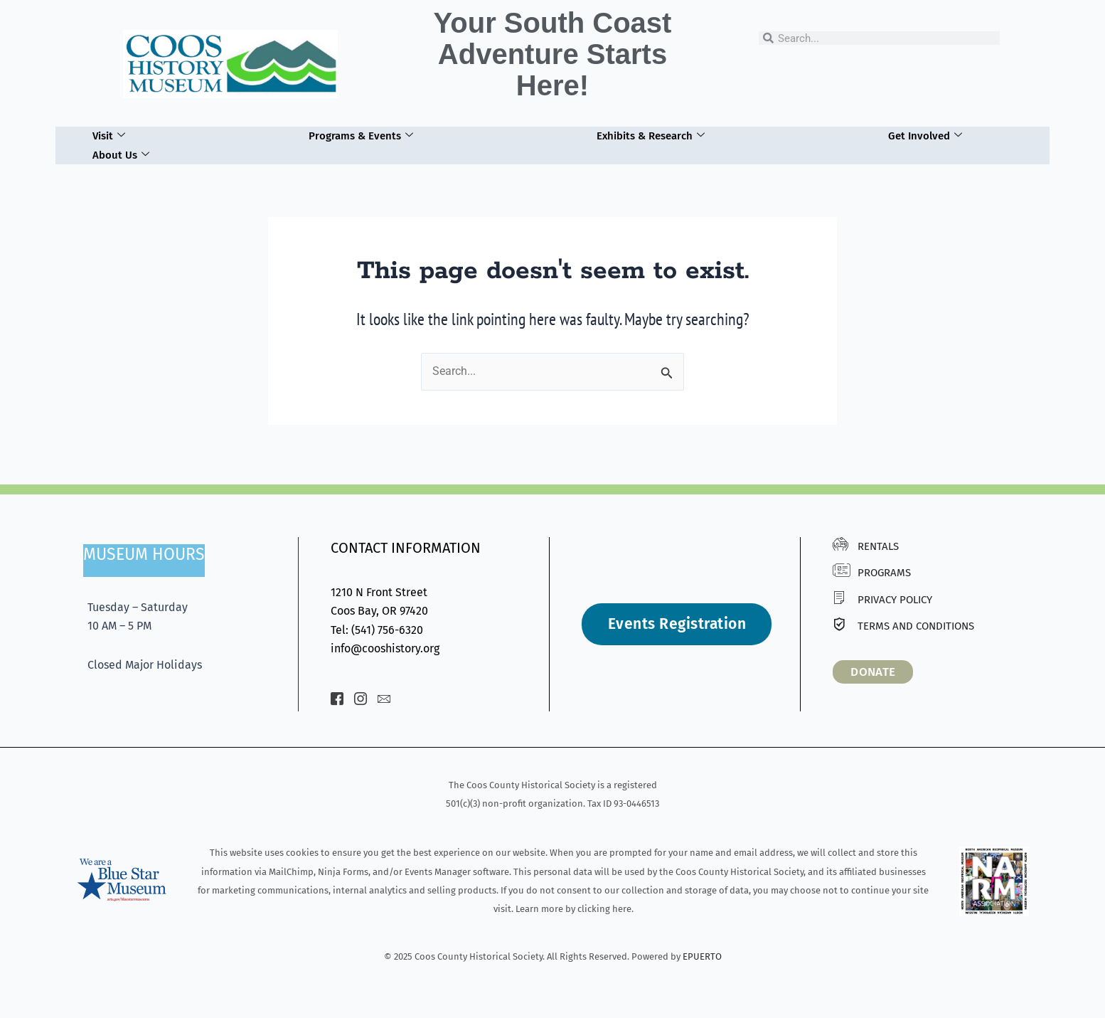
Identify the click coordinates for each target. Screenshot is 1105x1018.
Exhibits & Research (650, 136)
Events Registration (677, 624)
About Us (120, 155)
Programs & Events (361, 136)
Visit (108, 136)
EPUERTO (702, 956)
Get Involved (925, 136)
